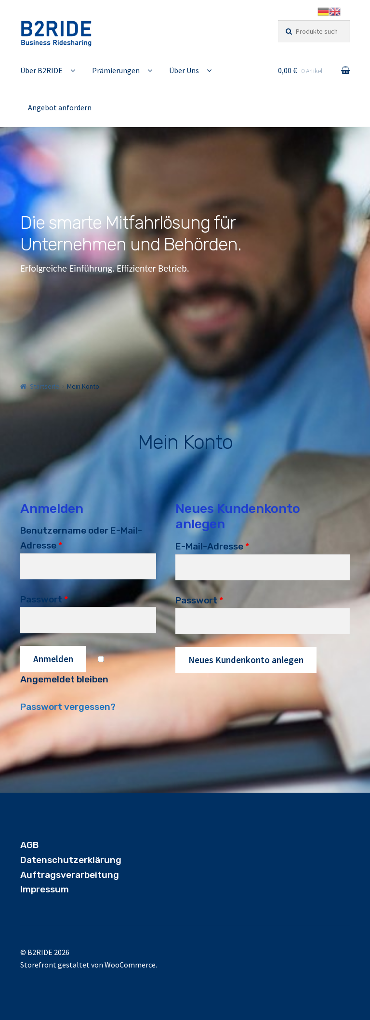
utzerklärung (92, 859)
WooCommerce (130, 964)
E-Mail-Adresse (212, 546)
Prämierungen (116, 70)
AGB (29, 844)
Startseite (44, 386)
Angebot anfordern (60, 107)
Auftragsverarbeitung (69, 874)
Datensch (41, 859)
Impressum (44, 889)
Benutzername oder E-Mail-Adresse (81, 538)
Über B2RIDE (41, 70)
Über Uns (184, 70)
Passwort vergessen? (68, 706)
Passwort (44, 599)
